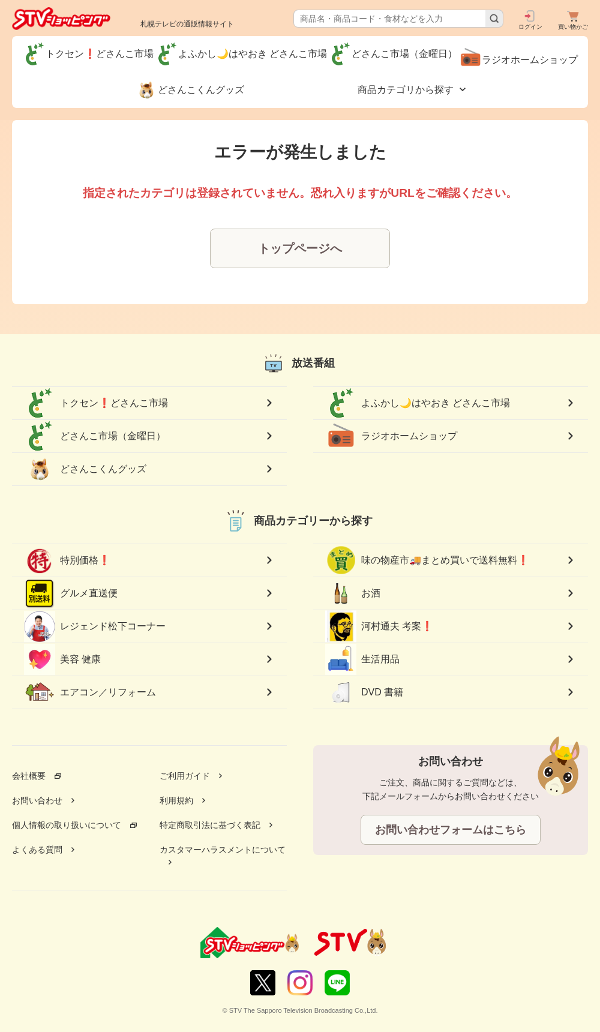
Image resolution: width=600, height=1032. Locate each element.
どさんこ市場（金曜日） (95, 436)
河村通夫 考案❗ (379, 627)
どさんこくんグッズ (85, 469)
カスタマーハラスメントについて (223, 849)
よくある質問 (37, 849)
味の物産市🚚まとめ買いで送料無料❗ (427, 560)
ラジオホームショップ (391, 436)
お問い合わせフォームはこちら (450, 830)
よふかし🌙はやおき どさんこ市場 (417, 403)
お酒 (352, 593)
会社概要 (29, 776)
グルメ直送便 (71, 593)
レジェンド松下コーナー (95, 626)
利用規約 (176, 800)
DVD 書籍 (364, 692)
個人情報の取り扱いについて (66, 825)
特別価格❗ (67, 560)
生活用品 (362, 659)
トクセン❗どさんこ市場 (96, 403)
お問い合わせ (37, 800)
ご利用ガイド (185, 776)
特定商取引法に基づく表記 (210, 825)
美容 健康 (62, 659)
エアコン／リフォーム (90, 692)
